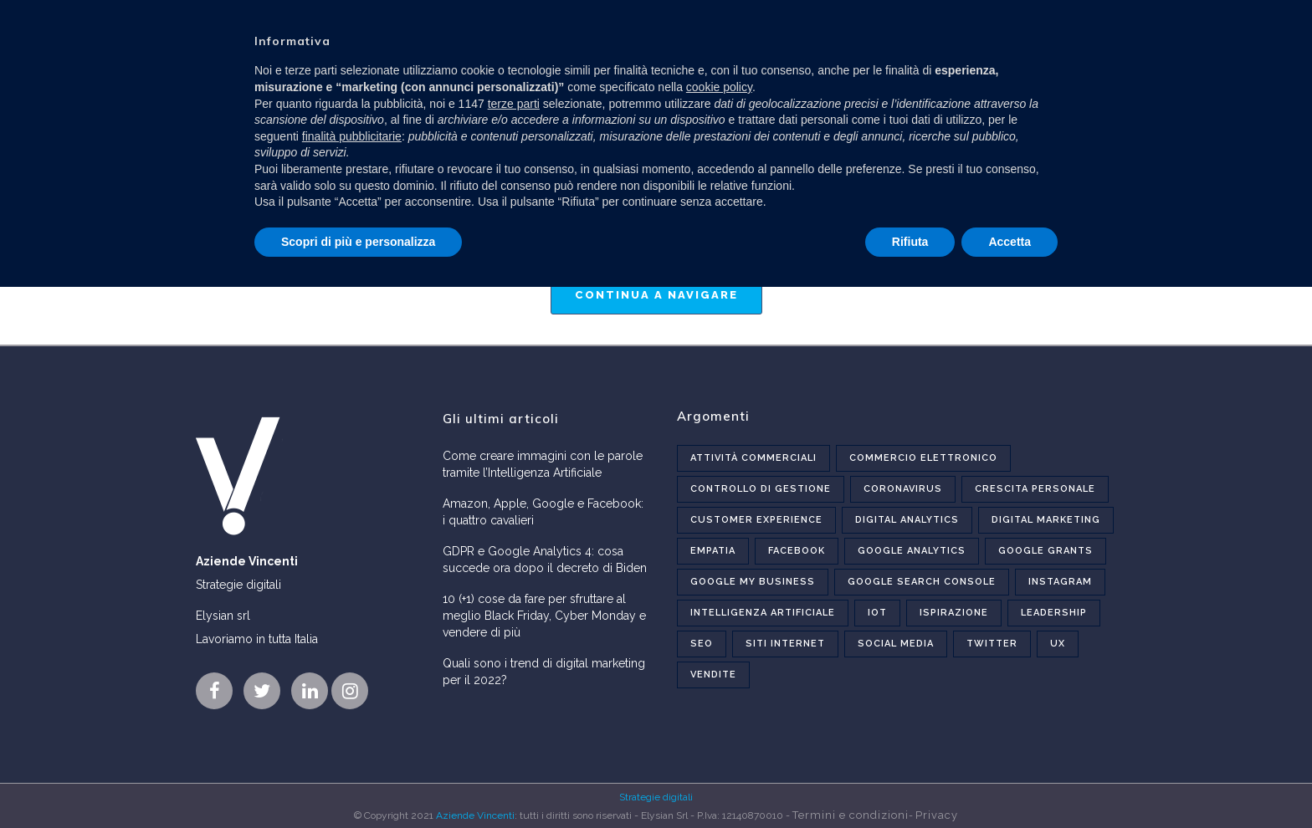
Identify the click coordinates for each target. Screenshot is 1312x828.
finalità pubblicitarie (352, 136)
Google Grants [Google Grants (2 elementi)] (1045, 550)
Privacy (936, 815)
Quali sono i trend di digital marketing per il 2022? (544, 672)
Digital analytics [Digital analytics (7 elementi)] (907, 519)
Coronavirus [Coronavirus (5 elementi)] (903, 488)
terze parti (514, 103)
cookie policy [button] (719, 87)
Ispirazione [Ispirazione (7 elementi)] (954, 612)
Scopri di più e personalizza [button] (358, 241)
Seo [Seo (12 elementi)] (701, 643)
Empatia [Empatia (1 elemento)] (712, 550)
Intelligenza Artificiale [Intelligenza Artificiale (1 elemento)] (762, 612)
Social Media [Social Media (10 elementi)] (896, 643)
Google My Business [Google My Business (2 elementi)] (752, 581)
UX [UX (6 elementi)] (1057, 643)
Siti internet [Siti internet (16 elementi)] (785, 643)
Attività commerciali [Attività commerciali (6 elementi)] (753, 457)
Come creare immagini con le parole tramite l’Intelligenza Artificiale (543, 464)
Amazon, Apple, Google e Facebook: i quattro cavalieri (543, 512)
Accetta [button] (1009, 241)
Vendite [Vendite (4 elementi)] (713, 674)
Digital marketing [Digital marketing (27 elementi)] (1046, 519)
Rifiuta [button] (910, 241)
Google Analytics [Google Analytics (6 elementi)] (912, 550)
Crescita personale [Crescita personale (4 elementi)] (1035, 488)
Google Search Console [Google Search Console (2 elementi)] (922, 581)
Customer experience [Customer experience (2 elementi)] (756, 519)
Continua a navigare (656, 295)
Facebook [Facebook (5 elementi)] (796, 550)
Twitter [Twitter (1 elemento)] (991, 643)
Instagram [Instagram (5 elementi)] (1060, 581)
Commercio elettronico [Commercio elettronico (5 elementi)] (923, 457)
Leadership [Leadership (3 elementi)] (1054, 612)
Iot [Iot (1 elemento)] (877, 612)
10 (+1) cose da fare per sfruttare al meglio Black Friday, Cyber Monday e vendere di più (544, 615)
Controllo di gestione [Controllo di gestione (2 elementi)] (760, 488)
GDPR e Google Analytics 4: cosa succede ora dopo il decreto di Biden (545, 559)
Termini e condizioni (850, 815)
